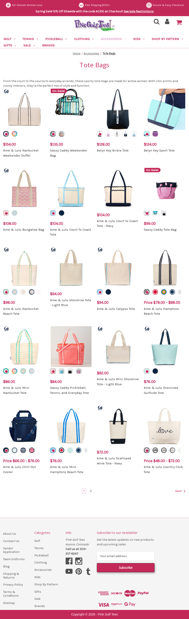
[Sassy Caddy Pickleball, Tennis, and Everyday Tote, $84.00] (71, 346)
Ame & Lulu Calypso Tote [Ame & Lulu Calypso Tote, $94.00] (116, 309)
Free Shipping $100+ (168, 5)
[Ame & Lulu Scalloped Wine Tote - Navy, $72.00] (117, 425)
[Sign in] (167, 23)
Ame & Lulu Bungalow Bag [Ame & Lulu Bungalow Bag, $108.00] (23, 230)
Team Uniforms (14, 559)
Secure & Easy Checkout (24, 5)
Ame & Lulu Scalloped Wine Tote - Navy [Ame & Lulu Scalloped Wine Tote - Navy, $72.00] (114, 460)
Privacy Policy (13, 584)
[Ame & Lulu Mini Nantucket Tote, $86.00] (24, 346)
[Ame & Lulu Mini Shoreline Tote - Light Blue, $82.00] (117, 346)
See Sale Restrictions (139, 11)
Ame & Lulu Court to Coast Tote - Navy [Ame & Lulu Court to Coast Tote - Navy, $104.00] (117, 223)
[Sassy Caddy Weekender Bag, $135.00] (71, 109)
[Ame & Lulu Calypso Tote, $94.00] (117, 267)
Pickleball (56, 39)
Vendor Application (11, 550)
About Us (9, 534)
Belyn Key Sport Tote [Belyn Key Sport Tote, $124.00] (159, 150)
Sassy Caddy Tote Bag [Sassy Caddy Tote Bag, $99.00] (160, 230)
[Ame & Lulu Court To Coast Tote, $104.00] (71, 188)
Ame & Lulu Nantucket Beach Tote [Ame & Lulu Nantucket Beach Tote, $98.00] (21, 311)
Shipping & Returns (11, 575)
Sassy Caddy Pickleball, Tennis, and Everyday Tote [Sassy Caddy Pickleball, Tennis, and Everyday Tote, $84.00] (69, 390)
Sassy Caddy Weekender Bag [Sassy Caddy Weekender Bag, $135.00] (68, 152)
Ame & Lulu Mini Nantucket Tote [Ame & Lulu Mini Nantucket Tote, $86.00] (16, 390)
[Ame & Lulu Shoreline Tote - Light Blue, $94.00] (71, 267)
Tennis (30, 39)
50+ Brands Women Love (97, 5)
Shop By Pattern (167, 39)
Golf (9, 39)
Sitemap (9, 603)
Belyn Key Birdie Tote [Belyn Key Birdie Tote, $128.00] (113, 150)
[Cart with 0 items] (179, 22)
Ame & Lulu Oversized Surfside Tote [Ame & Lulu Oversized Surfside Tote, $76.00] (161, 390)
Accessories (113, 39)
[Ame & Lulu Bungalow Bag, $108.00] (24, 188)
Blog (6, 566)
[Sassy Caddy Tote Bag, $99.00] (164, 188)
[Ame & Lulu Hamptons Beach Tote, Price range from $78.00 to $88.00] (164, 267)
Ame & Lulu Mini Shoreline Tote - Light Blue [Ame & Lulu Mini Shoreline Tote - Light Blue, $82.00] (118, 381)
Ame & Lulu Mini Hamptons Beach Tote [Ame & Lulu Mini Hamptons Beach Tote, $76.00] (66, 469)
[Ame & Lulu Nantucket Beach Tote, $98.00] (24, 267)
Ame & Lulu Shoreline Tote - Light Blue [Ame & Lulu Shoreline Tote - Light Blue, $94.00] (70, 302)
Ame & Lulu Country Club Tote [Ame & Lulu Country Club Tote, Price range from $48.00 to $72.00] (163, 469)
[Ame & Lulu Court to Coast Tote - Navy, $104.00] (117, 188)
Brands (48, 45)
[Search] (155, 23)
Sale (29, 45)
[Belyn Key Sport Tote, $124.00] (164, 109)
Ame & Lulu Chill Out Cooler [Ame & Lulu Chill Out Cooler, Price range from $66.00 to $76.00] (19, 469)
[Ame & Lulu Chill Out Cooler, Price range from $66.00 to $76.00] (24, 425)
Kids (139, 39)
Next (180, 491)
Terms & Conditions (11, 594)
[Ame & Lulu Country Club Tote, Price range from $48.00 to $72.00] (164, 425)
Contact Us (11, 541)
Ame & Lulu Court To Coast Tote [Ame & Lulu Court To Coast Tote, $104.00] (70, 232)
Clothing (84, 39)
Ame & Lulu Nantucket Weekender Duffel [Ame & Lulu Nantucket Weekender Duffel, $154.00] (21, 152)
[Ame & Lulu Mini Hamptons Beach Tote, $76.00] (71, 425)
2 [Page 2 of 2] (91, 491)
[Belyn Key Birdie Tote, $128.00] (117, 109)
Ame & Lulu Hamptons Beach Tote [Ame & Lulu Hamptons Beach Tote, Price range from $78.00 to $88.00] (161, 311)
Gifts (10, 45)
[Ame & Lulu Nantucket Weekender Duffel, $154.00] (24, 109)
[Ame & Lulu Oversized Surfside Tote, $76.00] (164, 346)
